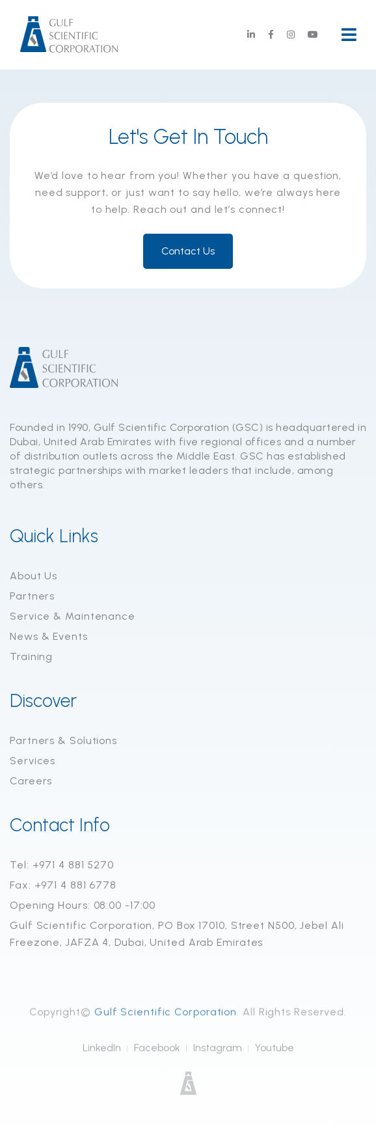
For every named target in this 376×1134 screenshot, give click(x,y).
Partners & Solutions (63, 741)
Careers (31, 781)
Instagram (217, 1053)
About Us (33, 576)
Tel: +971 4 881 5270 (62, 865)
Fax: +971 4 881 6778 (63, 885)
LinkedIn (102, 1053)
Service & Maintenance (72, 617)
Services (32, 761)
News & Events (49, 637)
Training (31, 657)
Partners (32, 596)
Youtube (274, 1053)
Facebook (157, 1053)
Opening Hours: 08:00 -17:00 (82, 906)
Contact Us (188, 251)
